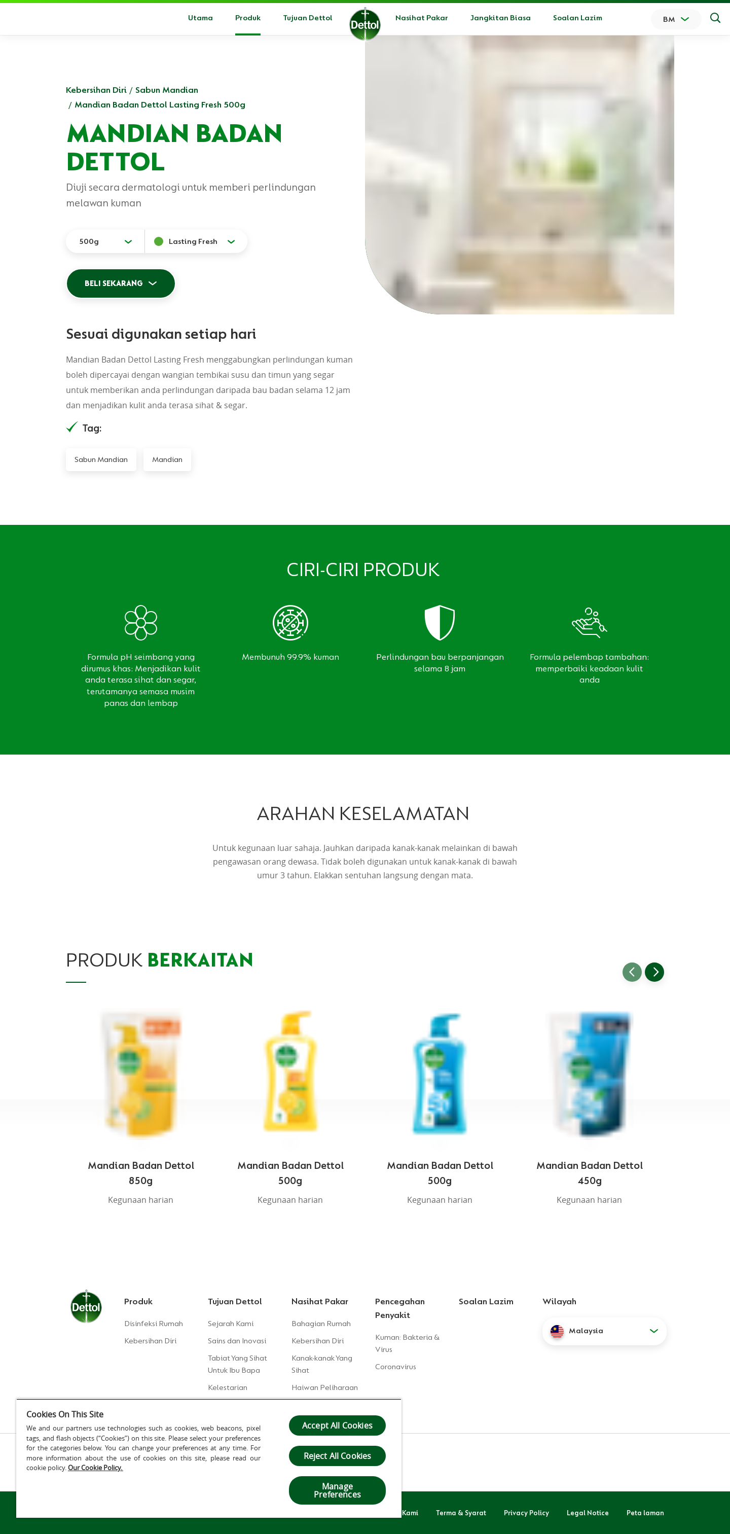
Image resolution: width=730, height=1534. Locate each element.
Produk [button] (248, 17)
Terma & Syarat (461, 1513)
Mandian (167, 459)
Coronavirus (395, 1366)
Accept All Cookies (337, 1425)
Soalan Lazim (577, 17)
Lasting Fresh (193, 241)
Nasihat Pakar (421, 17)
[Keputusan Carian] (715, 19)
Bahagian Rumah (321, 1323)
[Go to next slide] (654, 972)
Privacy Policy (526, 1513)
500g (89, 241)
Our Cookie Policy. (95, 1467)
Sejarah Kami (230, 1323)
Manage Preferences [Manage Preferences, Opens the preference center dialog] (337, 1490)
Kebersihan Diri (96, 90)
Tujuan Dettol (308, 17)
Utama (200, 17)
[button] (604, 1331)
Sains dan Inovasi (237, 1340)
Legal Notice (588, 1513)
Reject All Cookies (338, 1455)
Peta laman (645, 1513)
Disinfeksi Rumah (153, 1323)
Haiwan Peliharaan (324, 1387)
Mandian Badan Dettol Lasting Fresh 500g (160, 104)
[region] (209, 1458)
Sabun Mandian (166, 90)
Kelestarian (227, 1387)
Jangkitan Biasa (500, 17)
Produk (138, 1301)
